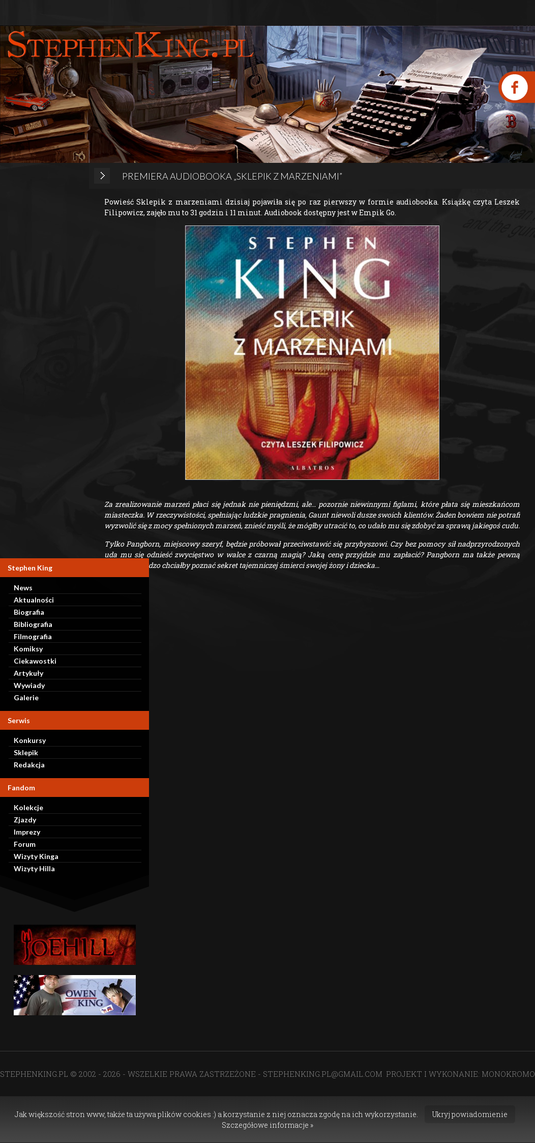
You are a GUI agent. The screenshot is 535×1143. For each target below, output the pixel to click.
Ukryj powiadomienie (470, 1114)
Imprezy (27, 831)
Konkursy (30, 740)
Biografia (29, 612)
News (23, 587)
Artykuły (28, 673)
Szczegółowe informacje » (267, 1125)
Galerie (26, 697)
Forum (25, 844)
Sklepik (26, 752)
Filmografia (33, 636)
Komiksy (28, 648)
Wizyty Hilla (34, 868)
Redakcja (29, 764)
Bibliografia (33, 624)
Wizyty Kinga (36, 856)
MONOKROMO (508, 1074)
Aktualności (34, 599)
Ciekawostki (35, 660)
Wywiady (29, 685)
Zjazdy (25, 819)
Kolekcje (28, 807)
